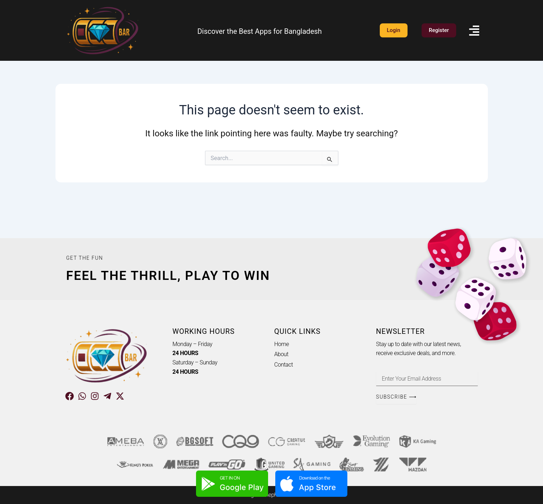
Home (281, 344)
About (281, 354)
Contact (283, 364)
